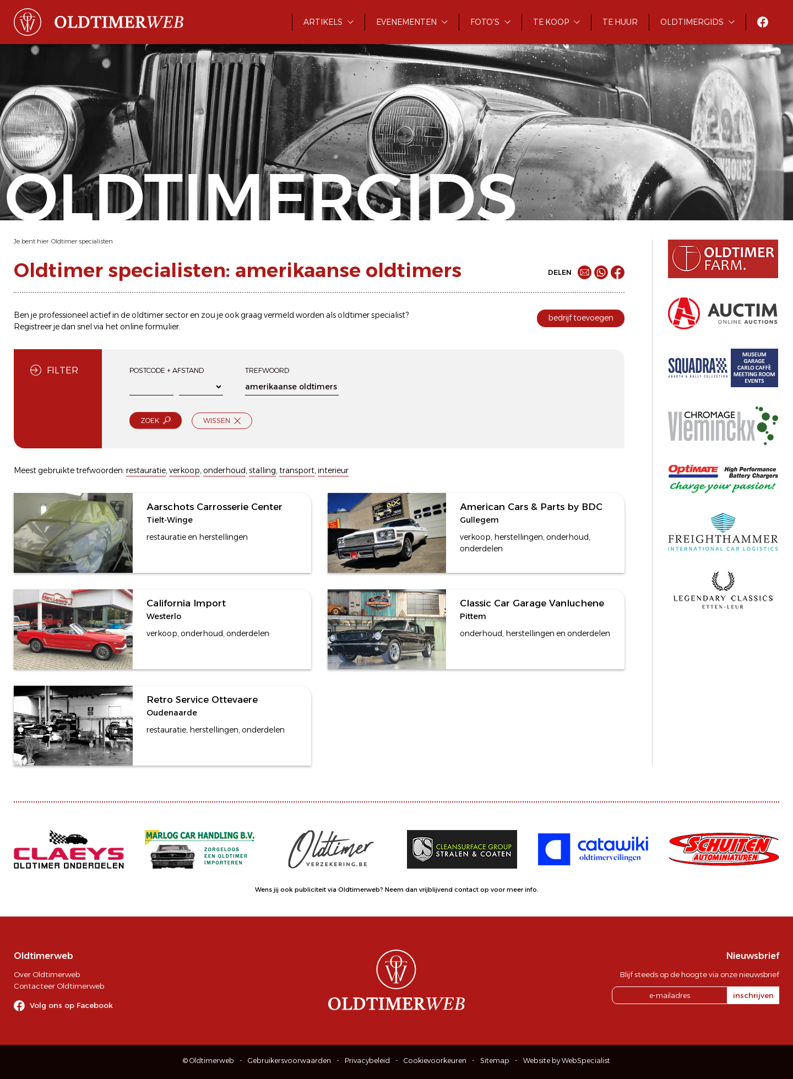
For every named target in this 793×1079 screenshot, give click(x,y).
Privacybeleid (367, 1060)
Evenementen (406, 22)
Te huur (620, 22)
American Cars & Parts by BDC (531, 506)
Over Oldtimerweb (47, 974)
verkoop (184, 470)
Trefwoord (267, 370)
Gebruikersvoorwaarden (289, 1060)
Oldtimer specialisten (82, 241)
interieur (333, 470)
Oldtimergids (692, 22)
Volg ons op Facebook (71, 1005)
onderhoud (224, 470)
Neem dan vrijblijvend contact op (437, 889)
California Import (186, 603)
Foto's (484, 22)
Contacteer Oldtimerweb (59, 986)
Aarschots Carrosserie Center (214, 506)
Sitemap (494, 1060)
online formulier (149, 327)
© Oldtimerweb (208, 1060)
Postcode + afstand (166, 370)
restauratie (146, 470)
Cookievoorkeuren (435, 1060)
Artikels (323, 22)
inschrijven (753, 995)
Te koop (551, 22)
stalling (262, 470)
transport (296, 470)
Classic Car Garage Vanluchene (532, 603)
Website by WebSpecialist (566, 1060)
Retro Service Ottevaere (202, 699)
